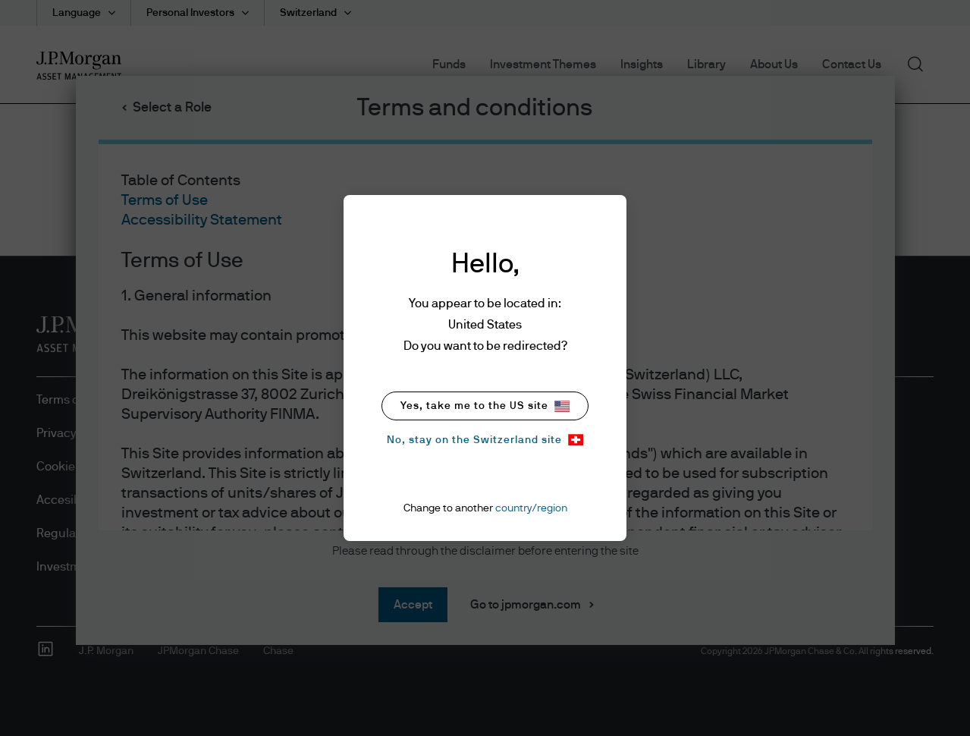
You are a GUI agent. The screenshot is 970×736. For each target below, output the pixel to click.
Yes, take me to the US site (485, 406)
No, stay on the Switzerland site (485, 439)
